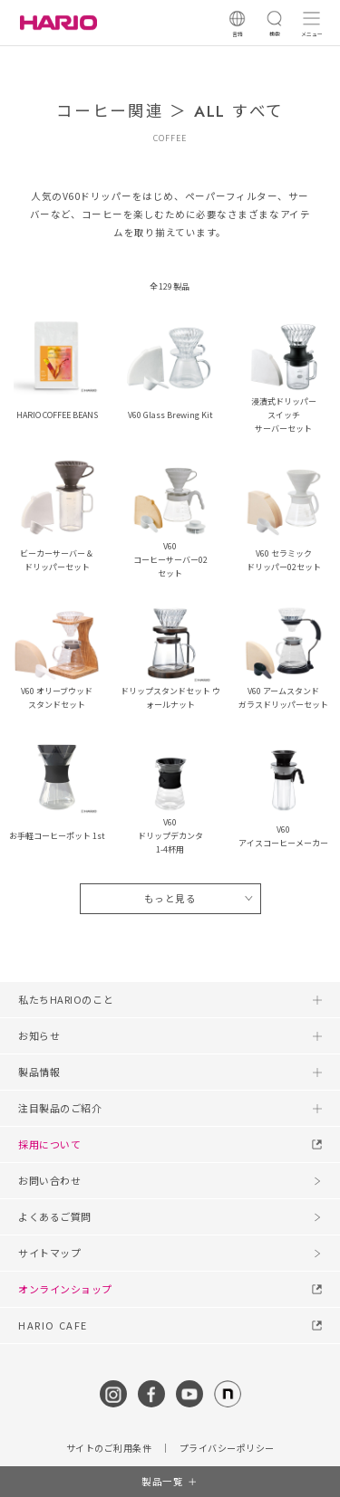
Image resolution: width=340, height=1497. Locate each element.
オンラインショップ (65, 1289)
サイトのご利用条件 (109, 1448)
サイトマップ (49, 1252)
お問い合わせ (49, 1180)
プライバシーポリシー (227, 1448)
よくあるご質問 (55, 1216)
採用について (49, 1144)
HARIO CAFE (53, 1325)
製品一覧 (162, 1481)
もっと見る (170, 898)
